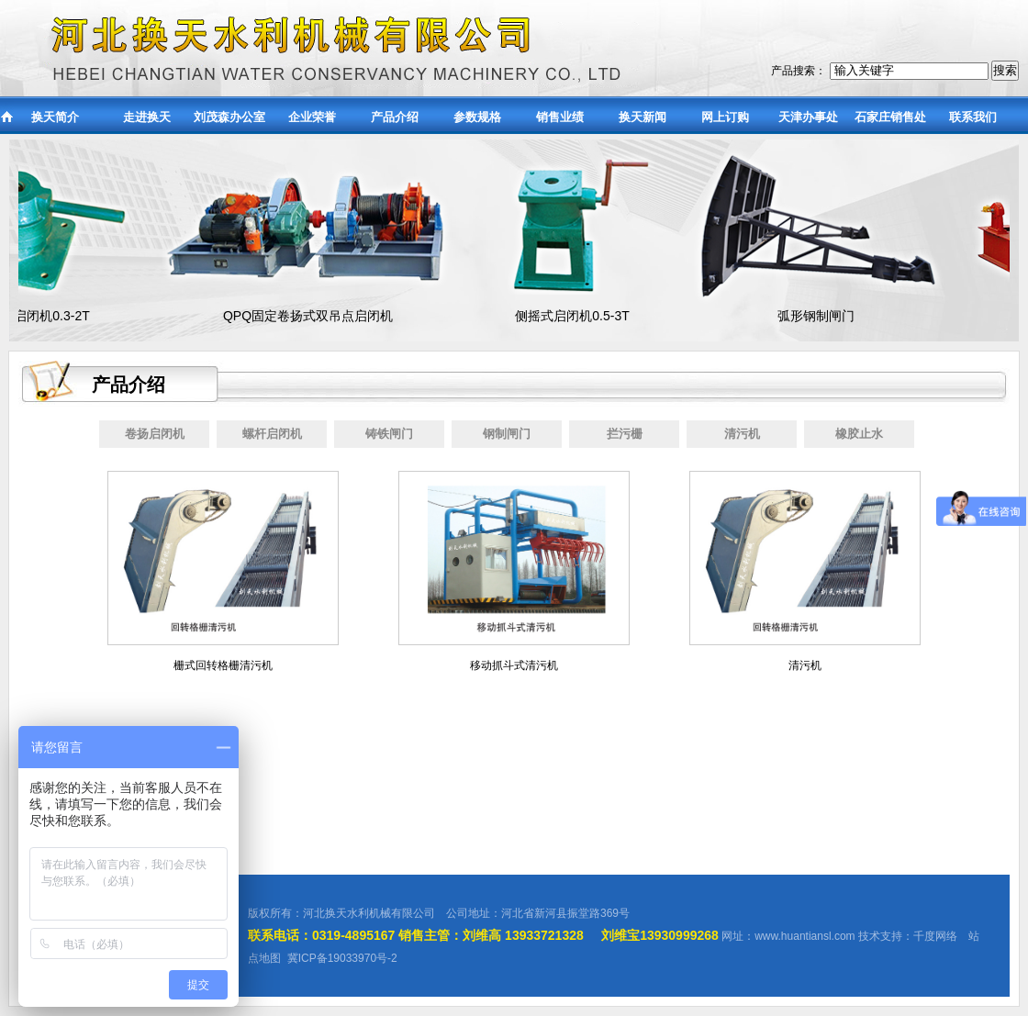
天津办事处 (808, 117)
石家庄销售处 (890, 117)
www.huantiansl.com (804, 936)
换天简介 (55, 117)
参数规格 (477, 117)
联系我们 (973, 117)
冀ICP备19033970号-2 (342, 958)
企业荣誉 (312, 117)
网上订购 (725, 117)
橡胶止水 (859, 434)
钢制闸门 (507, 434)
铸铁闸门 (389, 434)
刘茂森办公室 (229, 117)
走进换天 (147, 117)
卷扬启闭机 (154, 434)
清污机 (742, 434)
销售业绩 (560, 117)
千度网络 (935, 936)
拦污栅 (624, 434)
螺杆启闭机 (272, 434)
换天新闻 (642, 117)
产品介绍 (395, 117)
